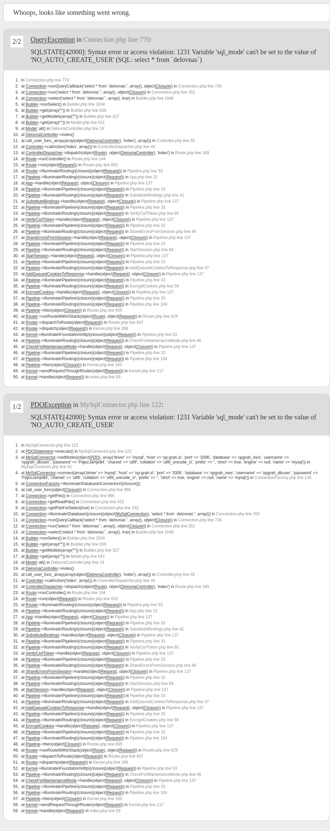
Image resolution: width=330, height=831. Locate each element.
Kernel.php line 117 (146, 371)
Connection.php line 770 (117, 39)
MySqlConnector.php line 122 (121, 404)
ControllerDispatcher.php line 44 (126, 146)
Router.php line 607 (125, 322)
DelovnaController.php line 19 (77, 128)
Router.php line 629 (160, 316)
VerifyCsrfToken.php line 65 (154, 213)
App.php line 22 (143, 177)
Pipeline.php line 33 (147, 189)
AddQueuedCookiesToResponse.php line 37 (169, 268)
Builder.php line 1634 (86, 104)
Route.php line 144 (89, 159)
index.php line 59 (105, 377)
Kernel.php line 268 (110, 328)
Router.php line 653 (100, 165)
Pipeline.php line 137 (133, 183)
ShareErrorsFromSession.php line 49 (163, 231)
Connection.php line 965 (109, 489)
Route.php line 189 (192, 152)
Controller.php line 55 (176, 140)
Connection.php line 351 (173, 92)
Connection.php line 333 (116, 508)
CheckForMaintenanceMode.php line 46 (165, 340)
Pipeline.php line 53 (145, 171)
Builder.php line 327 (101, 116)
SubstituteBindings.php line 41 (157, 195)
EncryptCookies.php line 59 (154, 286)
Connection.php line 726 (200, 86)
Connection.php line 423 (102, 501)
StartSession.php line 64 (151, 249)
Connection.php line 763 (238, 514)
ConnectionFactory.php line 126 (283, 477)
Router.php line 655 (104, 310)
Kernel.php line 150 (104, 364)
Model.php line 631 (88, 122)
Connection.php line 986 (92, 495)
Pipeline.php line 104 (148, 304)
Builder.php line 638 (88, 110)
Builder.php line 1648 (154, 98)
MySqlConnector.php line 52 (46, 466)
